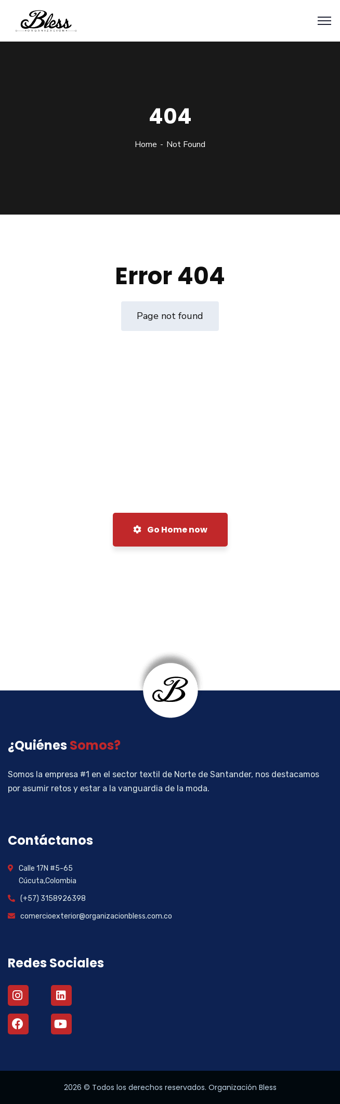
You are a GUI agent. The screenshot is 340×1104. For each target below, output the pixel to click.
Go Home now (170, 530)
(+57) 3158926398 (53, 898)
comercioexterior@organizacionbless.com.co (96, 916)
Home (146, 144)
